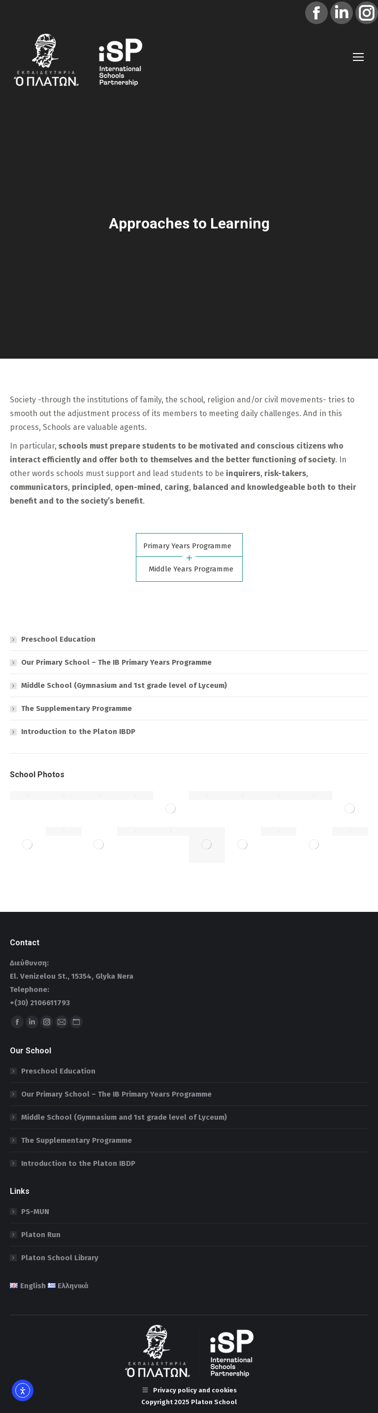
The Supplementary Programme (76, 708)
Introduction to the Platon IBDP (78, 731)
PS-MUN (35, 1211)
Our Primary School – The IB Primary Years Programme (116, 662)
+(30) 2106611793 (40, 1002)
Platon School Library (59, 1257)
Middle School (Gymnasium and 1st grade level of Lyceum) (124, 685)
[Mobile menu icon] (358, 57)
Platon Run (41, 1234)
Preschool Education (58, 639)
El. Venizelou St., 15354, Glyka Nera (71, 976)
